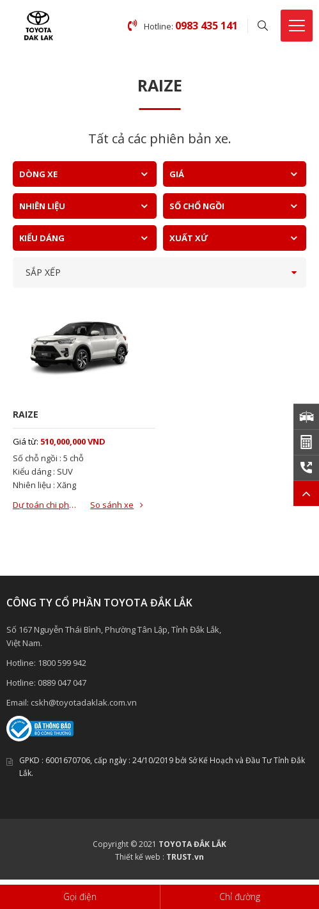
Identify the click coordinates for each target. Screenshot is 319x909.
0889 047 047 (62, 682)
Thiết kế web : (139, 856)
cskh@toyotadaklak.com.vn (84, 702)
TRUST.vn (185, 856)
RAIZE (25, 414)
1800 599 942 (62, 662)
